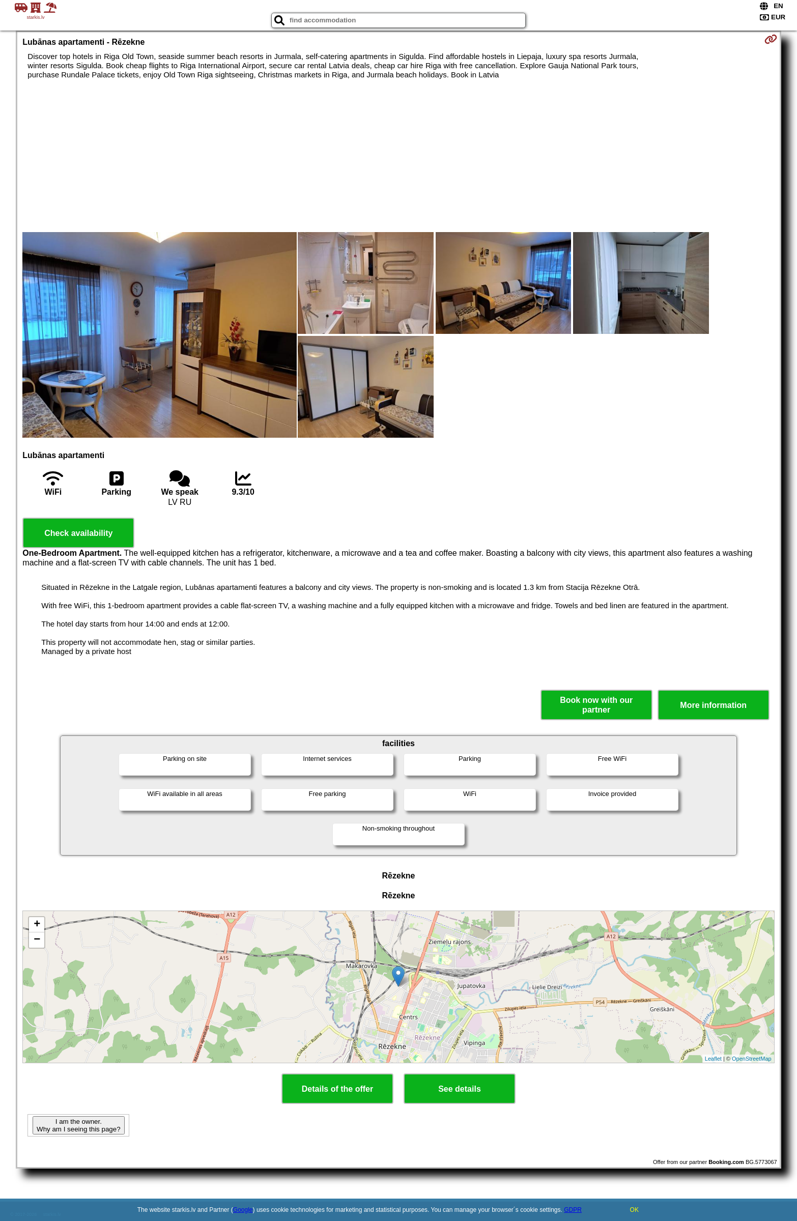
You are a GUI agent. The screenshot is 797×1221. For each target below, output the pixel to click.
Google (243, 1209)
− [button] (37, 940)
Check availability (78, 533)
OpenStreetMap (752, 1059)
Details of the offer (337, 1089)
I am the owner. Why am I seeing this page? (78, 1125)
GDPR (573, 1209)
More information (713, 705)
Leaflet (713, 1059)
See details (459, 1089)
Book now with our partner (596, 705)
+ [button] (37, 924)
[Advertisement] (398, 155)
